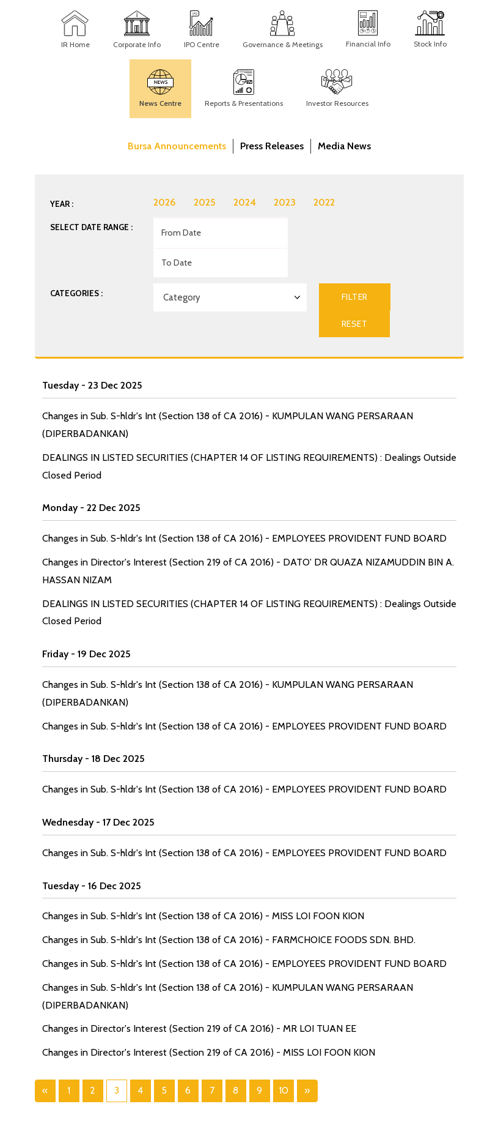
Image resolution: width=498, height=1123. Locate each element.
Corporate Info (137, 44)
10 (283, 1090)
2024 (244, 202)
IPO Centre (201, 44)
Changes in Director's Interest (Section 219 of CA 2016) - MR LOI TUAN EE (199, 1028)
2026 (164, 202)
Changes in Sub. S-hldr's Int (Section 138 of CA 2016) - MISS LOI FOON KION (203, 916)
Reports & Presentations (244, 103)
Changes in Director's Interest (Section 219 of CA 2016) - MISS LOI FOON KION (208, 1052)
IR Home (75, 44)
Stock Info (430, 43)
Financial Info (368, 43)
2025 (205, 202)
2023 (285, 202)
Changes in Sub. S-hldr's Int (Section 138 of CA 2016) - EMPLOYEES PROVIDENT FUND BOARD (244, 538)
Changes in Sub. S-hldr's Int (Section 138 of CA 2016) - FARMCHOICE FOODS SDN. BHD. (229, 940)
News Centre (160, 103)
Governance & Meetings (283, 44)
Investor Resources (337, 103)
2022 (324, 202)
